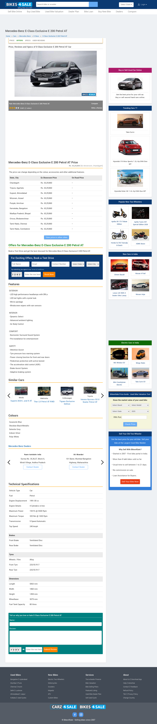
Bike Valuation (91, 683)
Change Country (129, 698)
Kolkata (13, 698)
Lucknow (19, 690)
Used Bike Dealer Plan (93, 694)
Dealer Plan (73, 11)
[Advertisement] (78, 21)
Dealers (119, 11)
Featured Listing (91, 690)
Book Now (49, 274)
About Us (126, 679)
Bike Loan (88, 11)
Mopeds (51, 690)
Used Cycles (21, 698)
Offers (19, 40)
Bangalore (14, 679)
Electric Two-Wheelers (56, 679)
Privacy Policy (133, 694)
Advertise (131, 683)
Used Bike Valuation (54, 11)
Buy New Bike (104, 11)
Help (125, 683)
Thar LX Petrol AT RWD (44, 401)
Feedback (134, 687)
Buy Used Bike (33, 11)
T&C (124, 694)
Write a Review (96, 108)
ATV (49, 694)
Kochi (20, 687)
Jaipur (23, 694)
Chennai (13, 687)
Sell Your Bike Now (130, 481)
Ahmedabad (14, 694)
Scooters (51, 687)
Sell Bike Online (15, 11)
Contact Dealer (32, 467)
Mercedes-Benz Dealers (19, 446)
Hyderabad (23, 679)
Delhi (12, 690)
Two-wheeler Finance (93, 679)
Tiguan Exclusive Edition (67, 402)
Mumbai (13, 683)
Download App (136, 679)
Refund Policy (128, 690)
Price (11, 40)
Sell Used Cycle (91, 698)
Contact (126, 687)
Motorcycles (52, 683)
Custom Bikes (53, 698)
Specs (27, 40)
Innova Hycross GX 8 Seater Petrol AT (90, 400)
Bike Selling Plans (92, 687)
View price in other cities (56, 237)
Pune (20, 683)
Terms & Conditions (37, 269)
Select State (126, 4)
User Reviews (39, 40)
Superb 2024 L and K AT (21, 401)
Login (142, 4)
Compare (132, 11)
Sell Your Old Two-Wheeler (130, 434)
